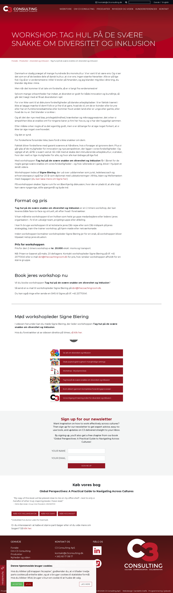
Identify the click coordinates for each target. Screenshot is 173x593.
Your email (58, 458)
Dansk (157, 2)
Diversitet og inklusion (39, 61)
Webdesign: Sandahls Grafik (135, 591)
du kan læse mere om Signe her (49, 179)
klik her (27, 528)
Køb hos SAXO (48, 514)
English (165, 2)
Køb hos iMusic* (67, 514)
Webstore (66, 9)
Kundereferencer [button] (146, 9)
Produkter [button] (103, 9)
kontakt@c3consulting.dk (69, 553)
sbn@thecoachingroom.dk (52, 257)
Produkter (23, 61)
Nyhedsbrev (2, 578)
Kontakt (164, 9)
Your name (59, 451)
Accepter (17, 584)
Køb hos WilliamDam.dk (25, 514)
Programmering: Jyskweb (160, 591)
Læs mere (85, 584)
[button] (126, 2)
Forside (14, 61)
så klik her (76, 332)
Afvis (28, 584)
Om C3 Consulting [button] (84, 9)
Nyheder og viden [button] (122, 9)
